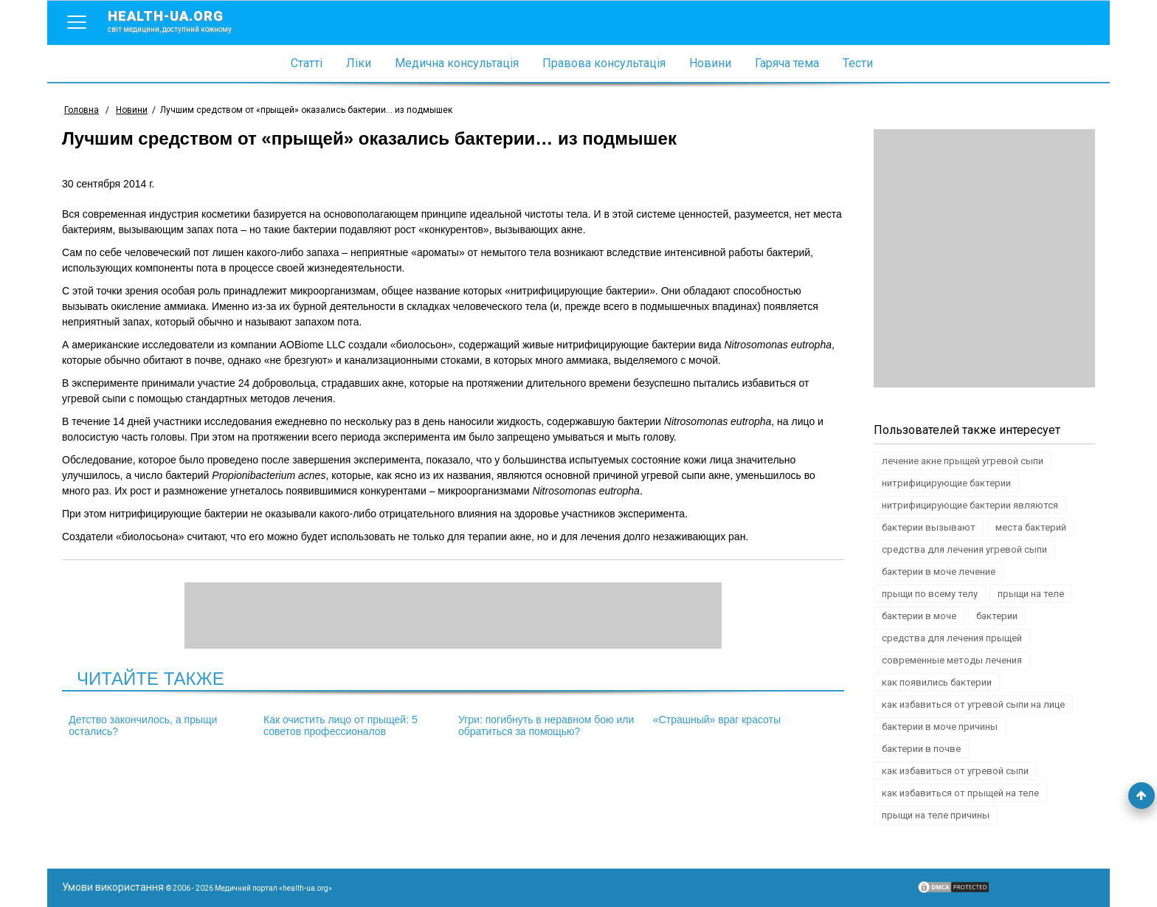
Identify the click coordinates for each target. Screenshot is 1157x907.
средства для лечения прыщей (952, 638)
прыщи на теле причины (936, 815)
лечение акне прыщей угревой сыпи (962, 460)
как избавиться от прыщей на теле (960, 793)
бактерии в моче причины (940, 726)
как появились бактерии (937, 682)
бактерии (997, 615)
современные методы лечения (952, 660)
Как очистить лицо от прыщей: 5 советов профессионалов (340, 725)
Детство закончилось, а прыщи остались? (143, 725)
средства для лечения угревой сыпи (964, 549)
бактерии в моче (919, 615)
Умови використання (113, 887)
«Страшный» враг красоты (717, 719)
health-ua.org (181, 20)
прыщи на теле (1031, 593)
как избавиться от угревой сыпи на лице (973, 704)
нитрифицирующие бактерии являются (970, 505)
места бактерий (1030, 527)
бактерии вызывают (928, 527)
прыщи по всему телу (930, 593)
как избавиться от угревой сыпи (955, 770)
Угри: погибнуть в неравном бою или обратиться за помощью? (546, 725)
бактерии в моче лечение (938, 571)
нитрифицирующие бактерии (946, 483)
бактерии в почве (921, 748)
